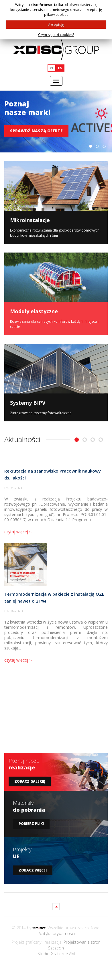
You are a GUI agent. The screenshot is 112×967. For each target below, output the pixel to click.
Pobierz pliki (31, 823)
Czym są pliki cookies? (56, 34)
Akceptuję (56, 24)
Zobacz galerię (29, 781)
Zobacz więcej (33, 870)
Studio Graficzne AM (56, 953)
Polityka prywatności (56, 933)
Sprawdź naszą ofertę (36, 130)
